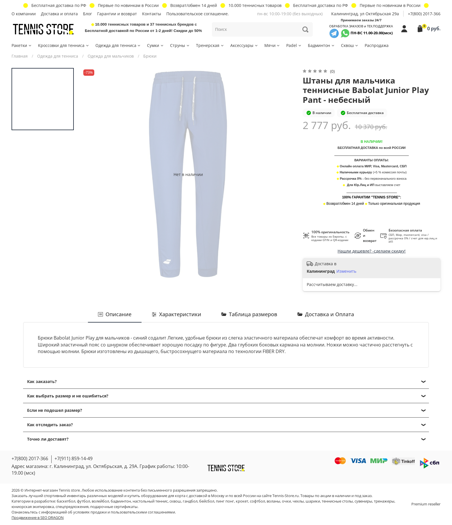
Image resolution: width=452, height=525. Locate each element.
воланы (273, 501)
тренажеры (384, 501)
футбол (83, 501)
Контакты (151, 13)
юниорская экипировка (33, 506)
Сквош (350, 45)
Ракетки (22, 45)
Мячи (272, 45)
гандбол (190, 501)
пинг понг (225, 501)
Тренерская (210, 45)
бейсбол (206, 501)
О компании (24, 13)
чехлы (298, 501)
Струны (180, 45)
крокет (242, 501)
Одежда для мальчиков (111, 56)
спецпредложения (72, 506)
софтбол (257, 501)
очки (286, 501)
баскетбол (66, 501)
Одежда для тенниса (118, 45)
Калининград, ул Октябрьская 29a (365, 13)
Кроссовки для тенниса (63, 45)
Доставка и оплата (59, 13)
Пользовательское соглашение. (197, 13)
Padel (294, 45)
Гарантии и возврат (117, 13)
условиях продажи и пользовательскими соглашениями (124, 512)
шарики (313, 501)
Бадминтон (321, 45)
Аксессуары (244, 45)
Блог (87, 13)
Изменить (346, 271)
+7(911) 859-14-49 (73, 458)
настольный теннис (150, 501)
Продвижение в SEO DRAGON (38, 517)
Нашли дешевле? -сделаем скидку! (372, 251)
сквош (175, 501)
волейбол (100, 501)
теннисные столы (337, 501)
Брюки (150, 56)
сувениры (363, 501)
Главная (20, 56)
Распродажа (377, 45)
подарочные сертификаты (114, 506)
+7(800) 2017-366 (424, 13)
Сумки (155, 45)
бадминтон (121, 501)
